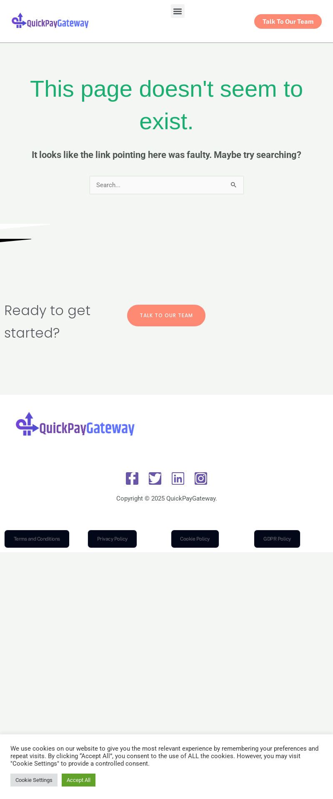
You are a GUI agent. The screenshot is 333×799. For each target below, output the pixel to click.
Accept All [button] (78, 780)
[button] (178, 11)
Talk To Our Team (166, 315)
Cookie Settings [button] (34, 780)
